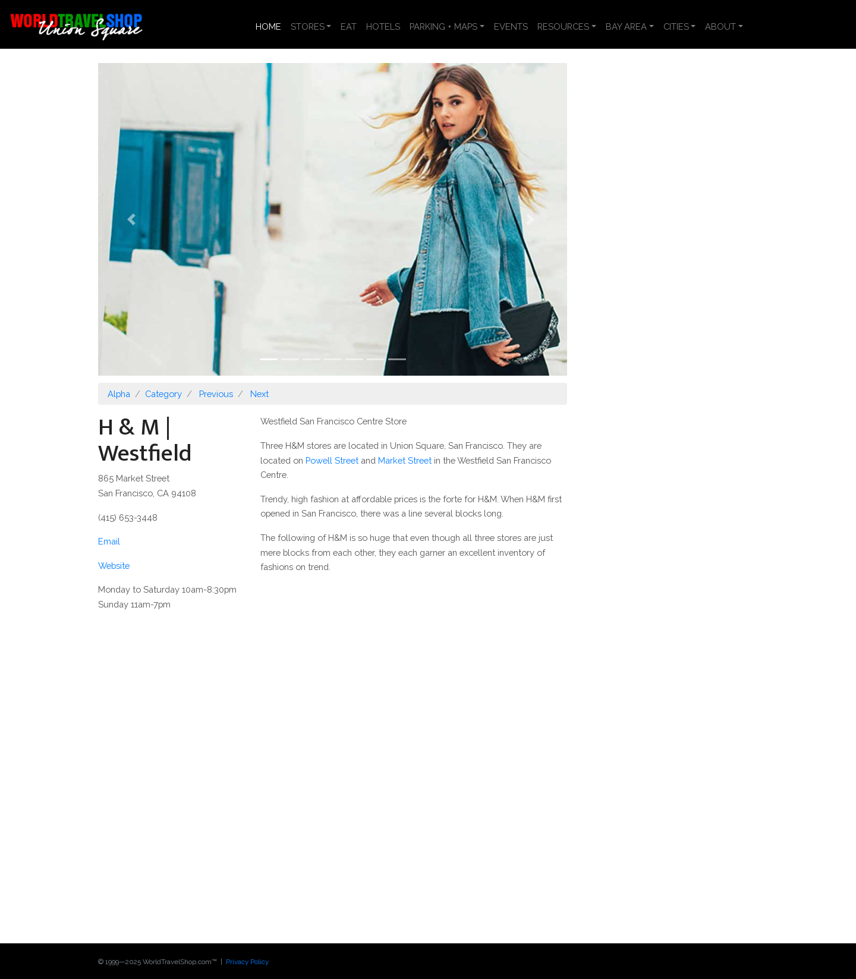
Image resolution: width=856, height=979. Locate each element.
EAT (349, 26)
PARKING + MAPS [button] (443, 26)
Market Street (405, 460)
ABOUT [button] (720, 26)
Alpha (119, 394)
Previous (216, 394)
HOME (271, 26)
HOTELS (383, 26)
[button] (133, 219)
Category (163, 394)
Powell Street (332, 460)
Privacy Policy (247, 962)
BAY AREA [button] (626, 26)
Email (109, 541)
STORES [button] (308, 26)
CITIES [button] (676, 26)
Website (114, 566)
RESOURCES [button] (563, 26)
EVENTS (511, 26)
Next (259, 394)
